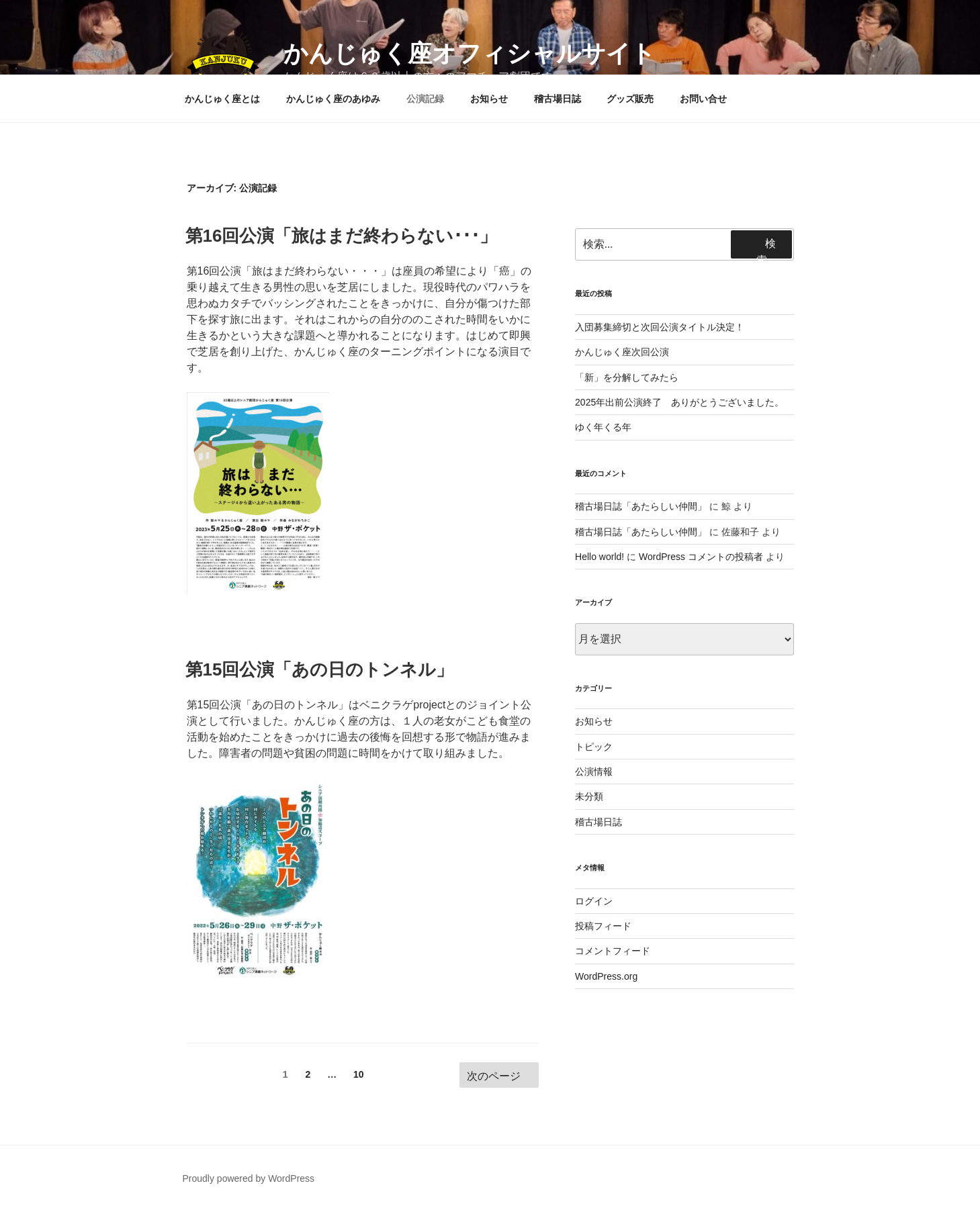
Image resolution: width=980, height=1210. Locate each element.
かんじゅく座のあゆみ (333, 98)
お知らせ (489, 98)
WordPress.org (606, 976)
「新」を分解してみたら (626, 377)
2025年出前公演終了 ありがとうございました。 (679, 402)
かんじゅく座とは (222, 98)
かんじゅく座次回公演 (622, 351)
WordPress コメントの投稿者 (701, 556)
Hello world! (599, 556)
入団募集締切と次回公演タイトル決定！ (659, 327)
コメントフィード (612, 950)
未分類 (589, 796)
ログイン (594, 901)
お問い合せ (703, 98)
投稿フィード (603, 926)
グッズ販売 (630, 98)
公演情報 (594, 771)
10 (358, 1076)
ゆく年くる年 (603, 427)
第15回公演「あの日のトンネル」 (319, 669)
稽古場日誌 (557, 98)
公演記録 (425, 98)
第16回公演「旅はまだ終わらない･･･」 (341, 236)
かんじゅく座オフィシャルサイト (469, 53)
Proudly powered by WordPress (249, 1178)
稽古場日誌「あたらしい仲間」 (641, 506)
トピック (594, 746)
